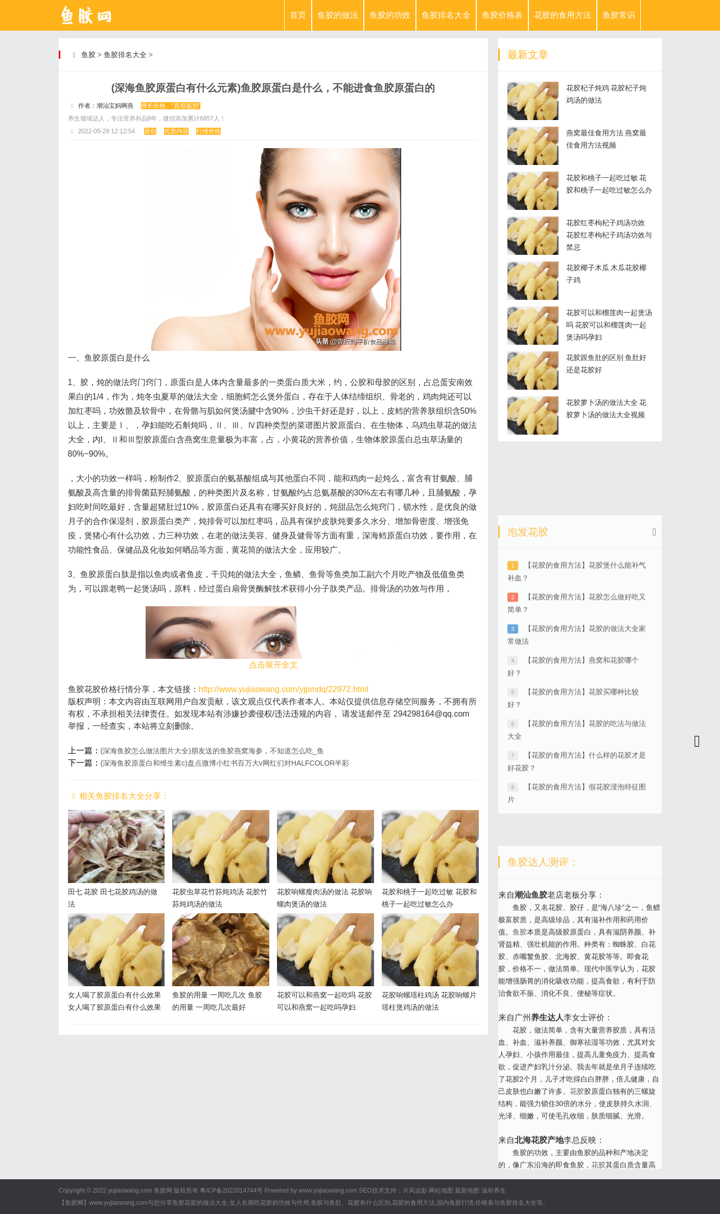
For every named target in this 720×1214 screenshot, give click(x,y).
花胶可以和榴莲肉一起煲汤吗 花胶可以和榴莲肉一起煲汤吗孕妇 (609, 324)
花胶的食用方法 (562, 15)
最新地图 (467, 1190)
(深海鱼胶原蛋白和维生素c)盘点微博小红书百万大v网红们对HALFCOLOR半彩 (225, 763)
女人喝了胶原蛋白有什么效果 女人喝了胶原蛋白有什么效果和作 (114, 1007)
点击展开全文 (273, 664)
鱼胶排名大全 (446, 15)
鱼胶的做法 (337, 15)
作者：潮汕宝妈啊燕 (105, 105)
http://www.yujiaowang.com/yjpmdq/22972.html (284, 689)
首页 (298, 15)
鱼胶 (88, 55)
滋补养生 (493, 1190)
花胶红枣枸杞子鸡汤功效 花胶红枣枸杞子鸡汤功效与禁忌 (609, 235)
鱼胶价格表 (502, 15)
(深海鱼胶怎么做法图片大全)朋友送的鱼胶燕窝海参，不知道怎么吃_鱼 (212, 751)
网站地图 (441, 1190)
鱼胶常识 (618, 15)
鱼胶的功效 (389, 15)
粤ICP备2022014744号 (231, 1190)
